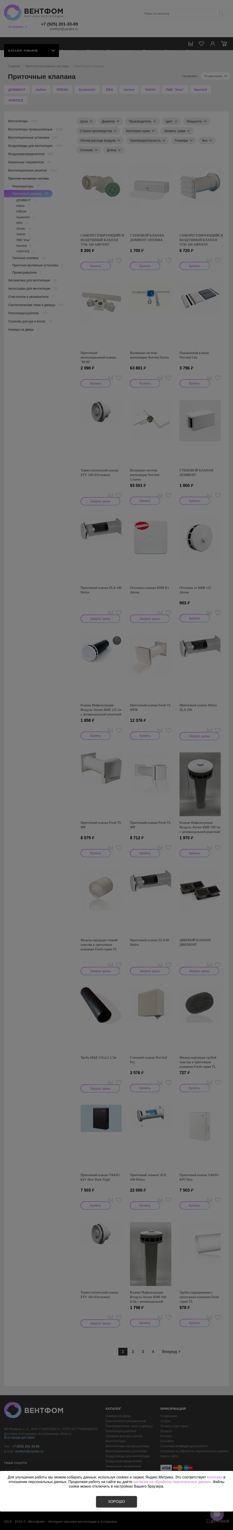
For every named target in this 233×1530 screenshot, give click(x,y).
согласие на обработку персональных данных (172, 1482)
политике (215, 1477)
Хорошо (116, 1502)
